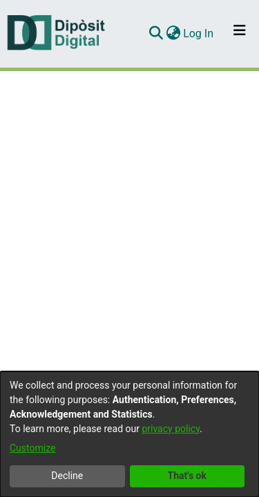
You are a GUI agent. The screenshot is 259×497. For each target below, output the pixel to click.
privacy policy (171, 428)
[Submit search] (155, 34)
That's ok (187, 475)
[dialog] (129, 434)
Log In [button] (199, 33)
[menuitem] (173, 34)
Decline (67, 475)
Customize (32, 448)
